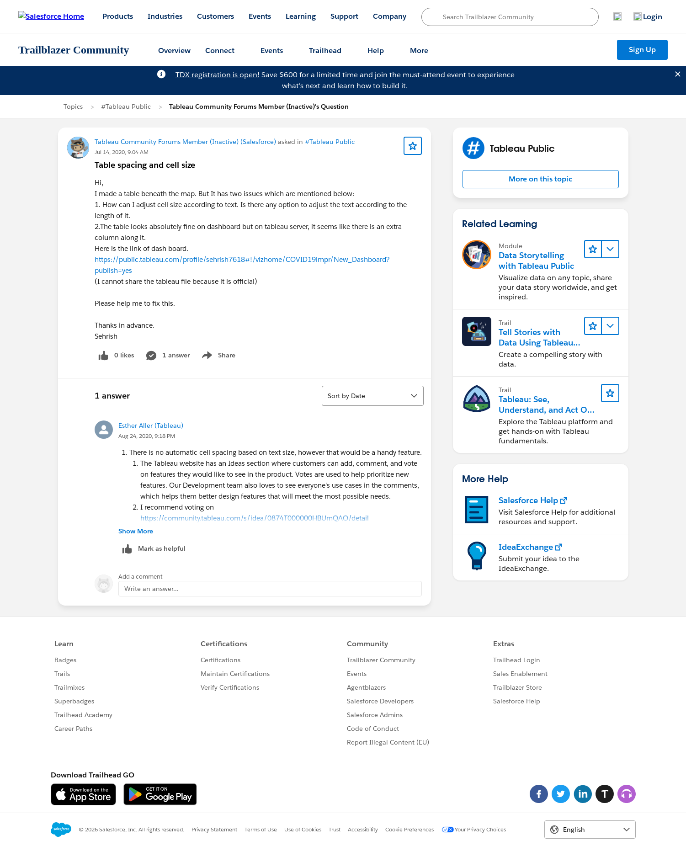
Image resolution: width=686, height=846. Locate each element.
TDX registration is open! (217, 75)
